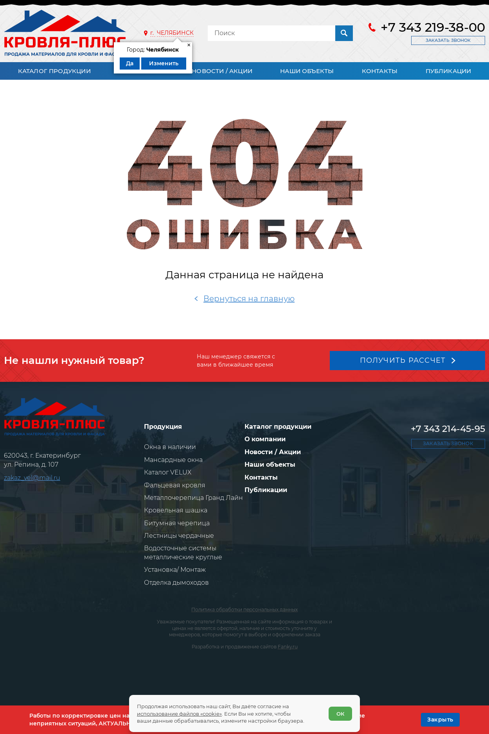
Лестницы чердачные (179, 535)
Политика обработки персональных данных (244, 609)
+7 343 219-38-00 (433, 27)
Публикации (448, 71)
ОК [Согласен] (340, 714)
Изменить (163, 63)
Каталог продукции (54, 71)
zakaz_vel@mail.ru (32, 478)
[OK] (440, 719)
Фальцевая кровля (174, 485)
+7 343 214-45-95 (448, 428)
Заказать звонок (448, 40)
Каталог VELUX (167, 472)
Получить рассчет (403, 360)
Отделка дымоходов (176, 582)
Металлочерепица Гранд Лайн (193, 497)
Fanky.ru (288, 647)
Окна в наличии (170, 447)
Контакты (379, 71)
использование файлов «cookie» (179, 714)
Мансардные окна (173, 460)
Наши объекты (307, 71)
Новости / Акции (222, 71)
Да (129, 63)
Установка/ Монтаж (175, 569)
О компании (265, 439)
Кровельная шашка (175, 510)
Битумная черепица (177, 523)
